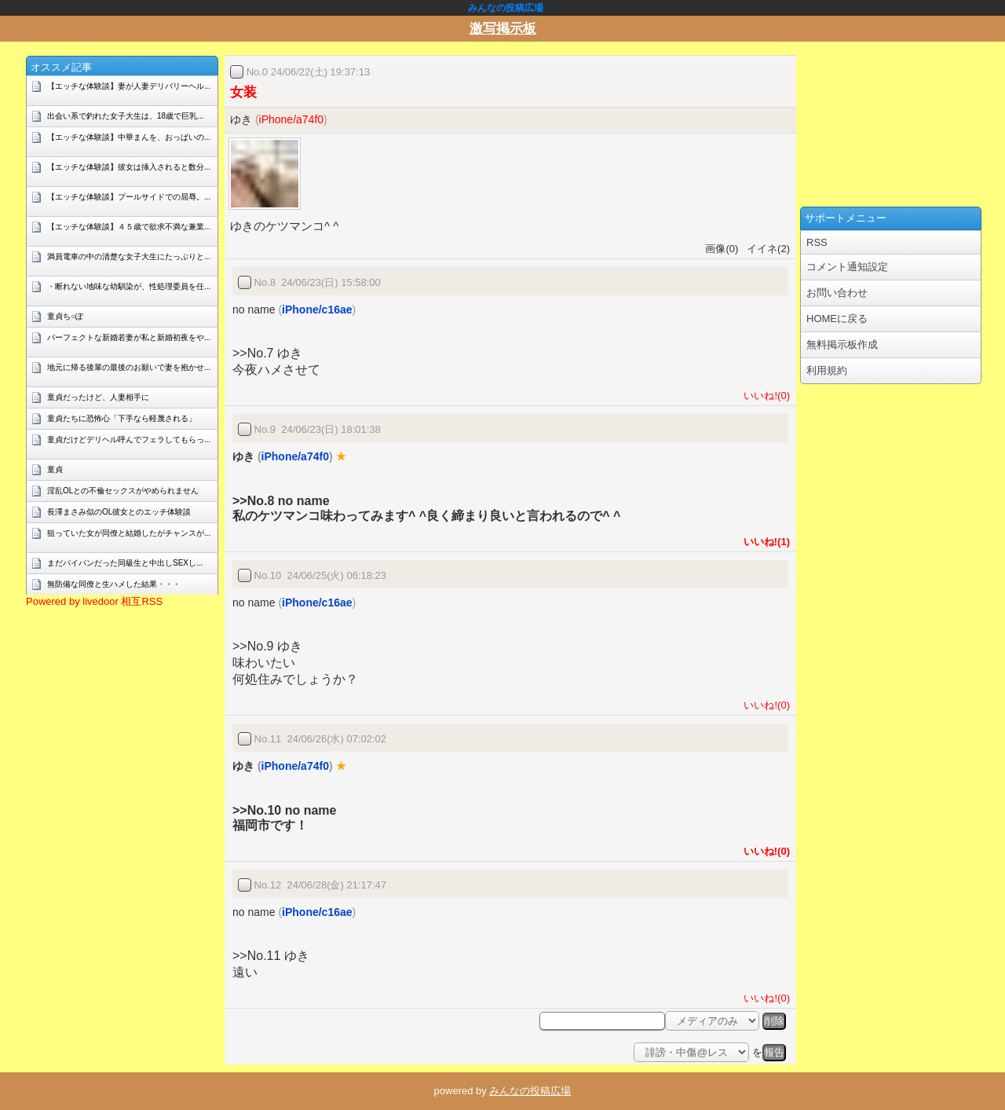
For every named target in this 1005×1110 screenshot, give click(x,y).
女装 (243, 92)
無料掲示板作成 (842, 344)
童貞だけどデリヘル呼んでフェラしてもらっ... (128, 439)
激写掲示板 (503, 28)
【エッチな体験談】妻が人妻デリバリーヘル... (128, 86)
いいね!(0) (764, 395)
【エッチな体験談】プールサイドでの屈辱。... (128, 196)
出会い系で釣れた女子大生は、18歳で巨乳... (125, 116)
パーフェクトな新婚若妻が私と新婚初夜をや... (128, 337)
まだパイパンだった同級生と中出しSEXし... (125, 563)
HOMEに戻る (837, 318)
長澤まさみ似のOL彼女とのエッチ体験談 (119, 511)
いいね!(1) (764, 542)
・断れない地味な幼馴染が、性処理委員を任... (128, 286)
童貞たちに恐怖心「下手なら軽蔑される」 (121, 418)
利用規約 (826, 370)
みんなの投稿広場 (530, 1091)
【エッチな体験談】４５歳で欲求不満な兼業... (128, 226)
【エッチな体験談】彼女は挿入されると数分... (128, 167)
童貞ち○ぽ (65, 316)
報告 (774, 1052)
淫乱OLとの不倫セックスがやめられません (123, 490)
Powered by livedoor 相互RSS (94, 601)
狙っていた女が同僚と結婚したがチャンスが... (128, 533)
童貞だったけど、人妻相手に (98, 397)
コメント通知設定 (847, 267)
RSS (817, 242)
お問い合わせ (837, 293)
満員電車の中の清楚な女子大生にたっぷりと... (128, 256)
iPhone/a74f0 (291, 119)
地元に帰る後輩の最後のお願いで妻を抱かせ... (128, 367)
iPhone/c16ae (317, 309)
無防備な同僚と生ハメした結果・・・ (114, 584)
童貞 (55, 469)
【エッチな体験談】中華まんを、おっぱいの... (128, 137)
